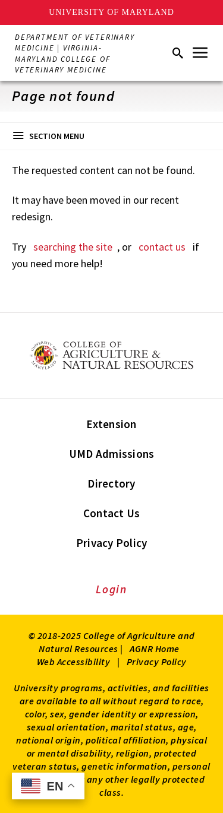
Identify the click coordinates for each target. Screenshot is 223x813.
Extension (111, 424)
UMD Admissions (112, 454)
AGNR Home (155, 648)
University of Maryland (111, 12)
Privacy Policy (111, 543)
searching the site (72, 247)
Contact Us (111, 513)
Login (111, 589)
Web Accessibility (74, 662)
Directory (111, 483)
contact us (162, 247)
